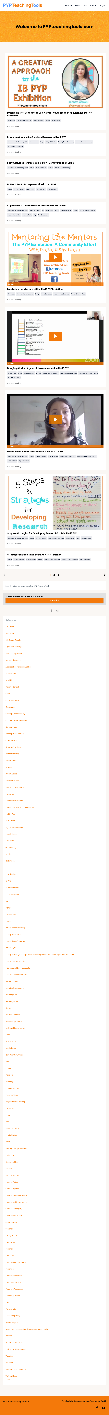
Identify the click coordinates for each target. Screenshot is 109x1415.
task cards (10, 1242)
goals (8, 854)
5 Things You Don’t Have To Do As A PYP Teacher (34, 554)
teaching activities (14, 1275)
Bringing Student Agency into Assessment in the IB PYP (38, 368)
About (85, 5)
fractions (10, 840)
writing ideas (11, 1376)
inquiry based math (14, 215)
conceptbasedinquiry (24, 120)
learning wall (11, 994)
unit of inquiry (12, 1322)
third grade (11, 1309)
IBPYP (8, 1379)
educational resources (15, 787)
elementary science (14, 800)
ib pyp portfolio (53, 456)
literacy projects (13, 1014)
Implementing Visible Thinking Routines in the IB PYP (36, 137)
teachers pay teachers (16, 1262)
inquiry (50, 168)
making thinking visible (15, 146)
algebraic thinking (13, 646)
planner (9, 1068)
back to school (35, 210)
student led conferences (17, 1202)
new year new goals (14, 1055)
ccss (8, 693)
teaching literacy (13, 1282)
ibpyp (48, 120)
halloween (10, 861)
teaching (10, 1269)
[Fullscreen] (101, 284)
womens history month (16, 1369)
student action (12, 1182)
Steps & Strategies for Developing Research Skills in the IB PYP (42, 533)
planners (9, 1075)
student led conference (16, 1195)
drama (9, 767)
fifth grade (10, 820)
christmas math (12, 700)
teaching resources (14, 1289)
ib (42, 210)
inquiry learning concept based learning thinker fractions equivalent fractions (40, 954)
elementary (11, 794)
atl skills (9, 680)
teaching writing (13, 1296)
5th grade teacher (14, 640)
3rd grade (10, 626)
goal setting (11, 847)
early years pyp (12, 780)
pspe (8, 1115)
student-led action (14, 377)
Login (102, 5)
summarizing (11, 1222)
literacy (9, 1008)
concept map (12, 727)
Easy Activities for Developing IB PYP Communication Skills (40, 162)
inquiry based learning (66, 142)
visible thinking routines (16, 1349)
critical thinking (12, 754)
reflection (10, 1155)
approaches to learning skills (18, 142)
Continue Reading (14, 126)
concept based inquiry (15, 713)
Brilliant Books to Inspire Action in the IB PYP (31, 184)
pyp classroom (52, 189)
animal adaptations (14, 653)
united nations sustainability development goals (27, 1329)
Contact (94, 5)
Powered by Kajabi (98, 1401)
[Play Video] (9, 284)
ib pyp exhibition (38, 120)
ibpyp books (30, 189)
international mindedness (16, 974)
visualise (9, 1356)
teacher (9, 1249)
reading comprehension (16, 1148)
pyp (35, 215)
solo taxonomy (12, 1175)
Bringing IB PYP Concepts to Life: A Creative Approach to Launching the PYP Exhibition (49, 114)
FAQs (77, 5)
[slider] (53, 284)
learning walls (12, 1001)
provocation (11, 1108)
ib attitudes (49, 210)
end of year (11, 814)
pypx (83, 294)
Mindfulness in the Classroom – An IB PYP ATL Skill (35, 451)
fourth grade (11, 834)
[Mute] (92, 284)
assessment (34, 142)
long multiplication (14, 1021)
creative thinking (13, 747)
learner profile (40, 189)
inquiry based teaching (84, 142)
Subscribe (54, 600)
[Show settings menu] (97, 284)
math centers (12, 1041)
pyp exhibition (56, 120)
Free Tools (68, 5)
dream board (11, 774)
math (8, 1034)
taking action (11, 1235)
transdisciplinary (13, 1316)
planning (9, 1081)
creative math (12, 740)
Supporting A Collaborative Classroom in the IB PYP (36, 205)
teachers (10, 1255)
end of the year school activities (20, 807)
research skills (86, 538)
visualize (9, 1362)
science (9, 1168)
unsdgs (9, 1336)
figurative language (14, 827)
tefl (7, 1302)
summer (9, 1229)
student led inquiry (14, 1208)
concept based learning (25, 294)
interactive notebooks (15, 961)
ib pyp (42, 142)
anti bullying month (14, 660)
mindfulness (11, 1048)
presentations (12, 1095)
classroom (10, 707)
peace (8, 1061)
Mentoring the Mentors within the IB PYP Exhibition (35, 289)
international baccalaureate (88, 373)
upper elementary (14, 1342)
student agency (12, 1188)
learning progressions (15, 988)
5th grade (11, 120)
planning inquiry (12, 1088)
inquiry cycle (11, 948)
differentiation (12, 760)
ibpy (7, 901)
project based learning (15, 1101)
